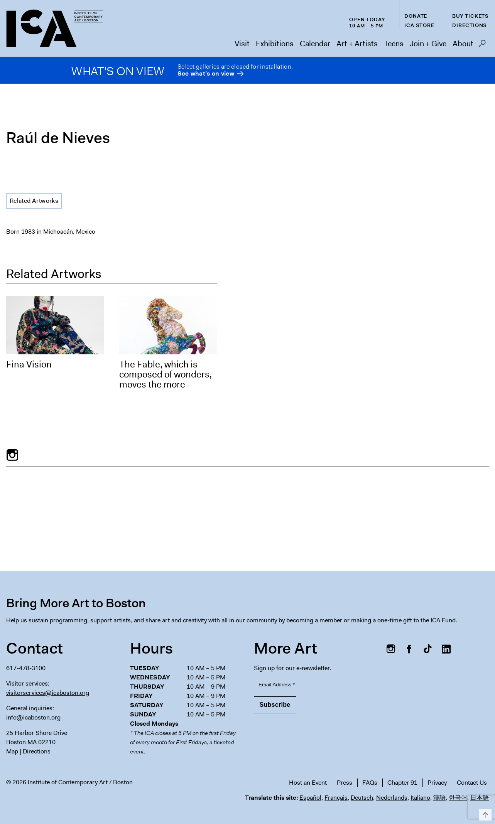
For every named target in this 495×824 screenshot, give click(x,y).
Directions (469, 25)
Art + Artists (357, 44)
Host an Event (308, 783)
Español (310, 798)
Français (336, 798)
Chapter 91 (402, 783)
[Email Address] (309, 684)
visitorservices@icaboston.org (47, 693)
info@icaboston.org (33, 717)
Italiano (420, 798)
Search (482, 45)
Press (344, 783)
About (463, 44)
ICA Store (419, 25)
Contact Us (472, 783)
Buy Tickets (470, 16)
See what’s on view (205, 74)
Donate (415, 16)
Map (12, 751)
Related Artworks (34, 201)
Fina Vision (29, 364)
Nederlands (391, 798)
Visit (242, 44)
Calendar (315, 44)
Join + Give (428, 44)
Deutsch (362, 798)
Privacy (437, 783)
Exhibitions (275, 44)
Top (484, 813)
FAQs (369, 783)
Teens (394, 44)
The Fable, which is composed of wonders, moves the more (165, 374)
